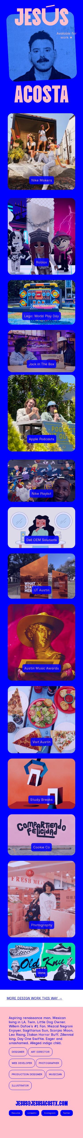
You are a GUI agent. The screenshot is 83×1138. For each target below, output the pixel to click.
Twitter (66, 1113)
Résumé (16, 1113)
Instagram (50, 1113)
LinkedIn (32, 1113)
